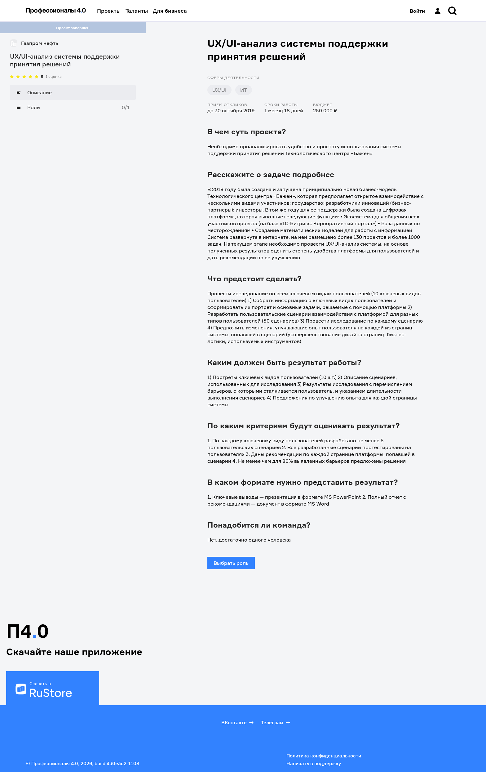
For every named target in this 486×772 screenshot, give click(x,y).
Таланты (137, 10)
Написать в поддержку (313, 763)
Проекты (109, 10)
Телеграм (276, 722)
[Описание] (73, 92)
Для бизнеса (170, 10)
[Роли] (73, 107)
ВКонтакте (238, 722)
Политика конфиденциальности (323, 755)
